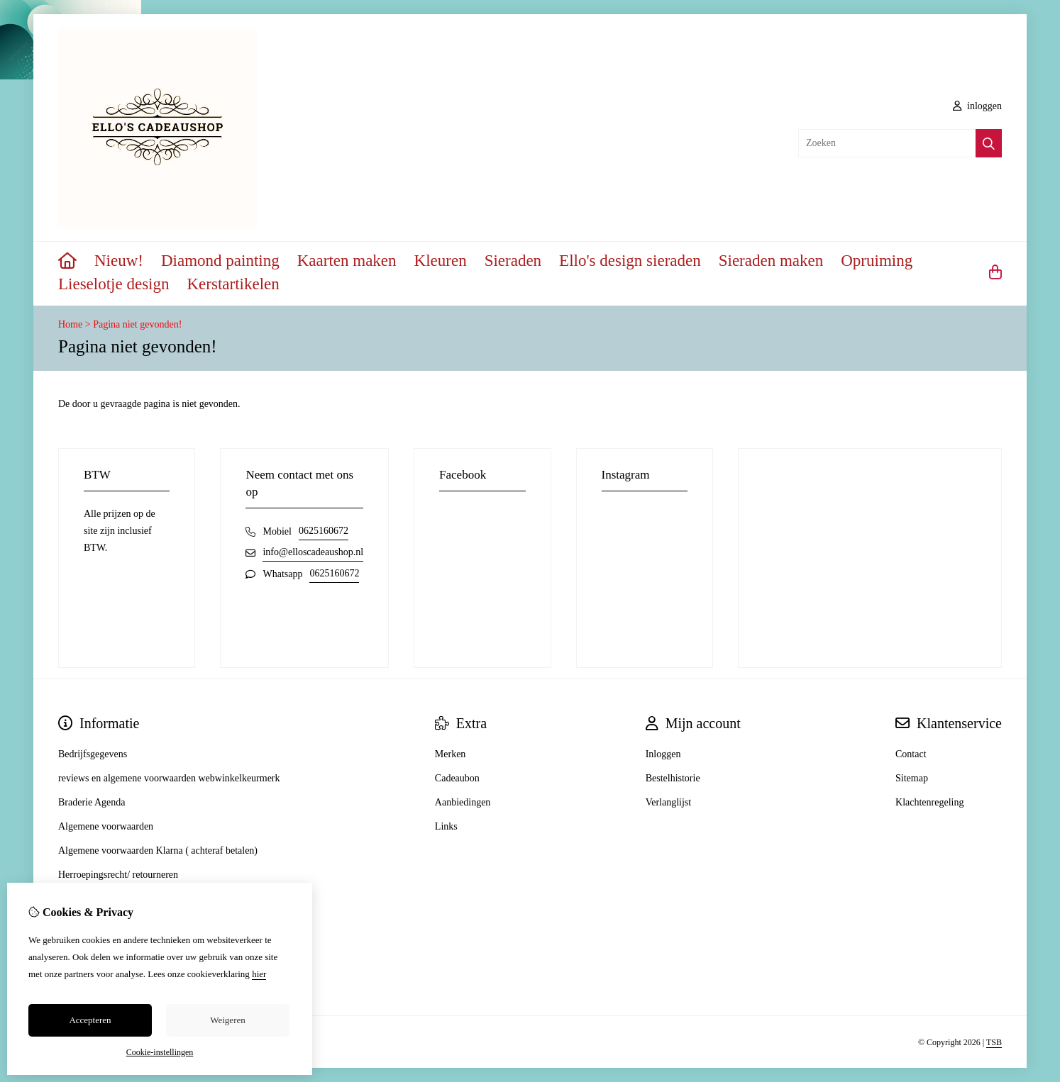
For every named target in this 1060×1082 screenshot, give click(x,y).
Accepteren (90, 1020)
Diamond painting (220, 260)
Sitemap (911, 778)
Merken (450, 754)
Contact (911, 754)
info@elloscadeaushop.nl (313, 552)
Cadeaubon (457, 778)
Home (70, 324)
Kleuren (440, 260)
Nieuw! (118, 260)
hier (259, 974)
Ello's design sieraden (630, 260)
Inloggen (663, 754)
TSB (994, 1042)
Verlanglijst (669, 802)
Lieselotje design (114, 284)
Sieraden (513, 260)
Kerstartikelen (233, 284)
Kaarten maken (347, 260)
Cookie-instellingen (160, 1052)
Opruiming (876, 260)
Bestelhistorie (673, 778)
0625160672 (323, 530)
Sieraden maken (771, 260)
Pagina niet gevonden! (137, 324)
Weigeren (227, 1020)
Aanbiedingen (463, 802)
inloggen (978, 106)
